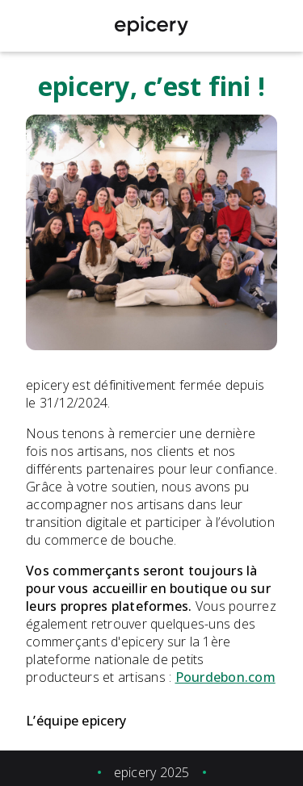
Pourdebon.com (225, 677)
